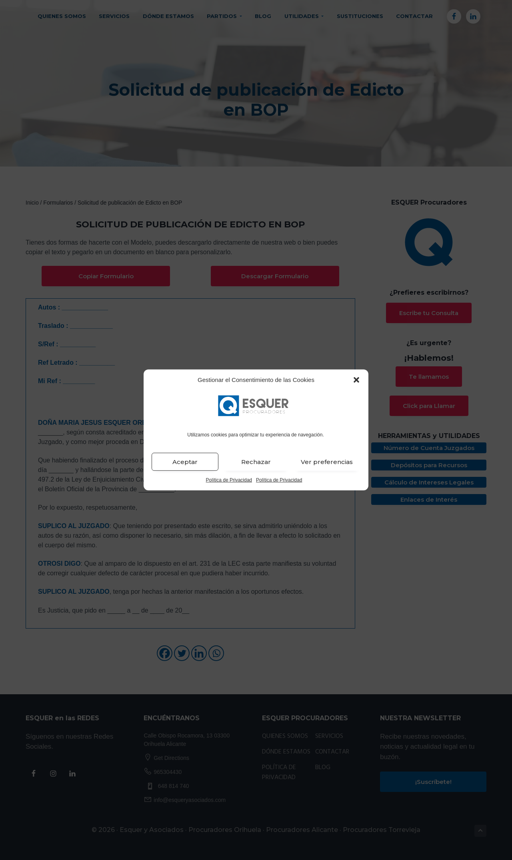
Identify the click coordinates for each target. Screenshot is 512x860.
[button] (356, 380)
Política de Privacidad (229, 480)
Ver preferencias (327, 462)
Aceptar (185, 462)
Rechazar (256, 462)
